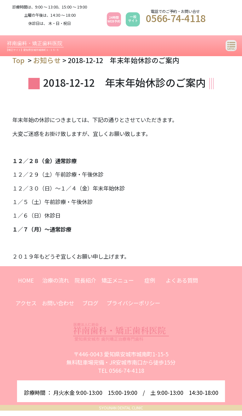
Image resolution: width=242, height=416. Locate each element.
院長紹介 (85, 280)
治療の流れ (55, 280)
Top (18, 60)
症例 (149, 280)
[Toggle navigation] (231, 45)
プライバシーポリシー (133, 303)
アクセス (26, 303)
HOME (26, 280)
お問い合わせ (58, 303)
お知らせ (47, 60)
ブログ (90, 303)
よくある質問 (182, 280)
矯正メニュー (117, 280)
